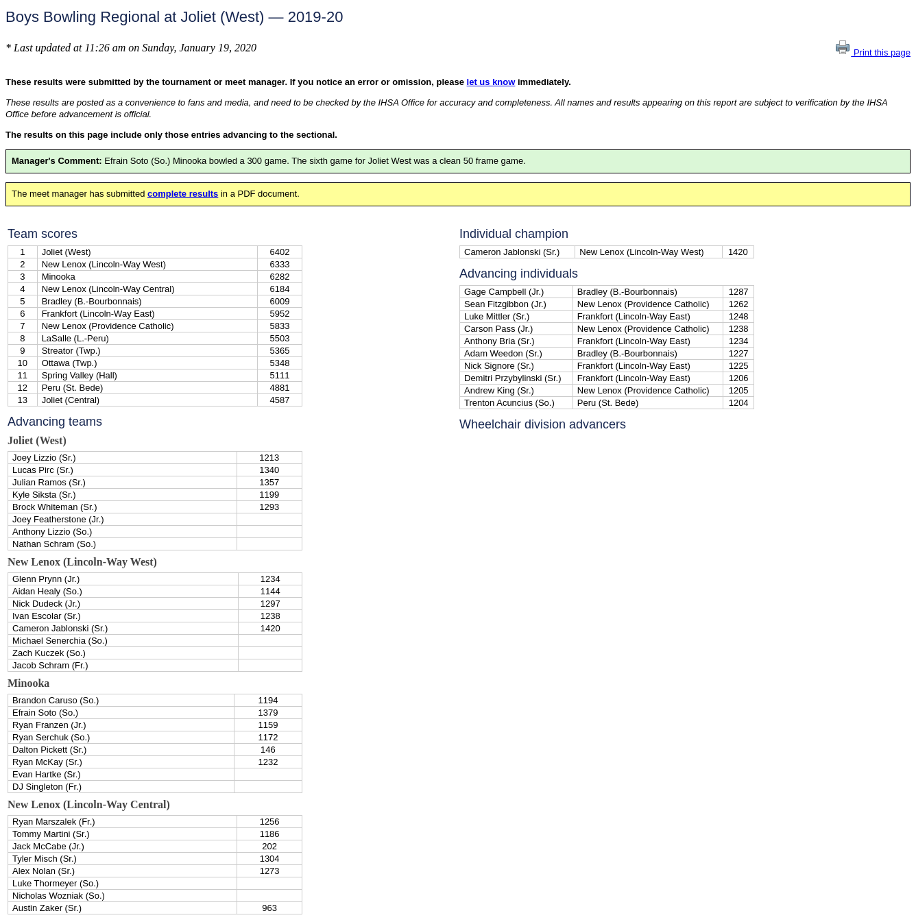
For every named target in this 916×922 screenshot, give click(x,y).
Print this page (872, 52)
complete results (182, 194)
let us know (491, 82)
